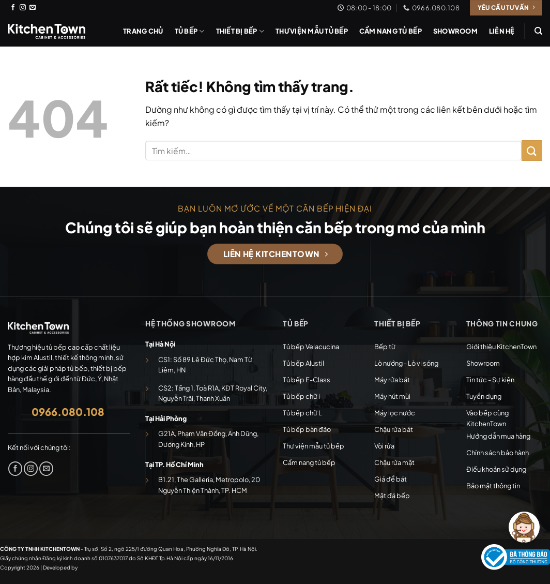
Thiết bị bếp (240, 31)
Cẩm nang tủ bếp (390, 31)
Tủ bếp (190, 31)
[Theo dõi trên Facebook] (13, 7)
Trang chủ (143, 31)
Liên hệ (502, 31)
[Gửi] (532, 150)
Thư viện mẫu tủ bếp (312, 31)
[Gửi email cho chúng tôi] (32, 7)
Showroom (455, 31)
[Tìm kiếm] (538, 31)
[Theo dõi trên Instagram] (23, 7)
